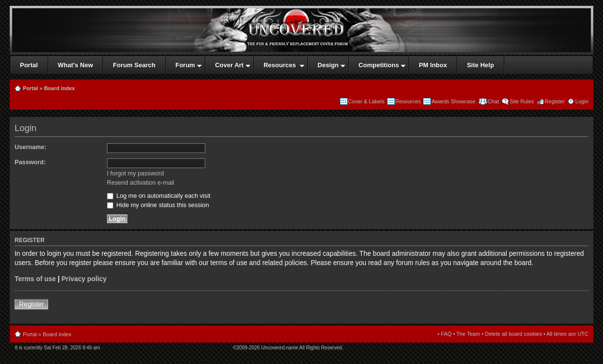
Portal (30, 88)
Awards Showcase (453, 101)
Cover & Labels (366, 101)
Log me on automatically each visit (159, 195)
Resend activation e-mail (140, 182)
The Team (468, 334)
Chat (492, 101)
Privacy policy (83, 279)
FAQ (446, 334)
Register (555, 101)
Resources (408, 101)
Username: (30, 147)
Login (581, 101)
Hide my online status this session (158, 205)
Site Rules (522, 101)
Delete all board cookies (513, 334)
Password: (30, 162)
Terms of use (35, 279)
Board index (59, 88)
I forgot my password (135, 173)
